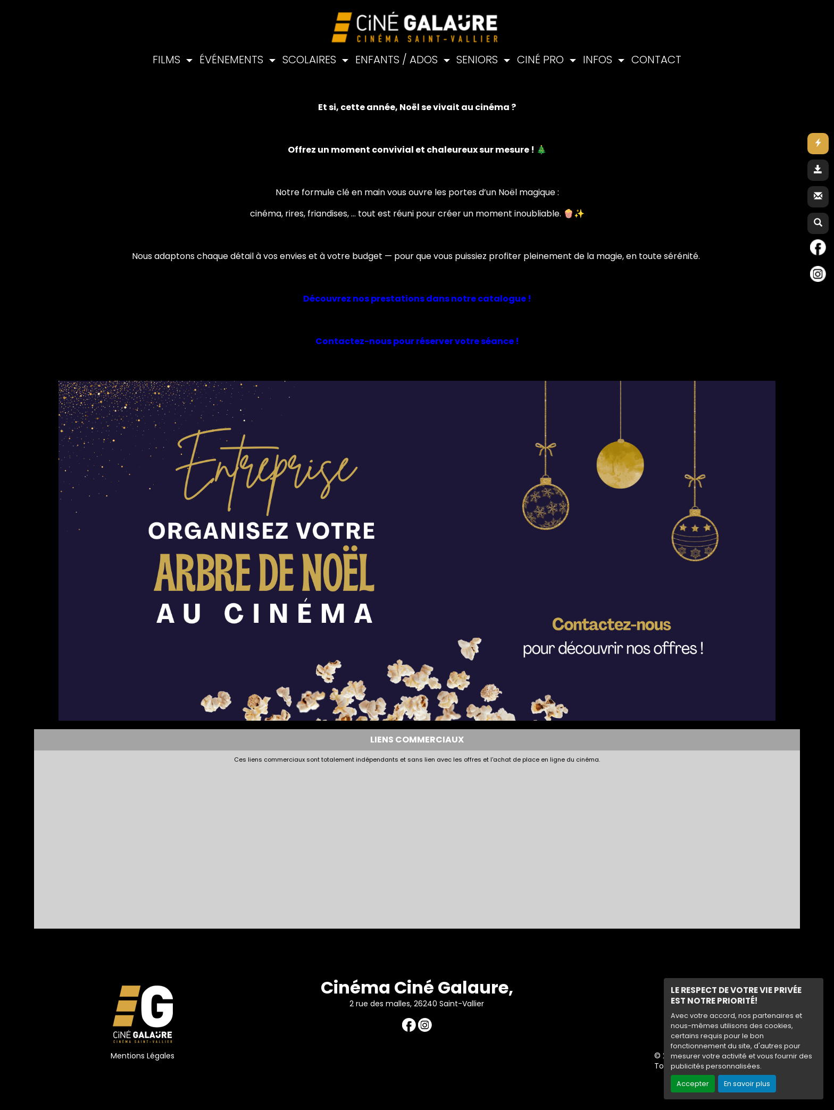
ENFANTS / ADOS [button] (397, 59)
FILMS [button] (168, 59)
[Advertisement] (297, 843)
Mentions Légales (142, 1055)
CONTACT (656, 59)
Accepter (693, 1083)
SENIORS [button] (478, 59)
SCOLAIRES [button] (310, 59)
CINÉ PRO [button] (541, 59)
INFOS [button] (599, 59)
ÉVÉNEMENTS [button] (232, 59)
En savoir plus (747, 1083)
